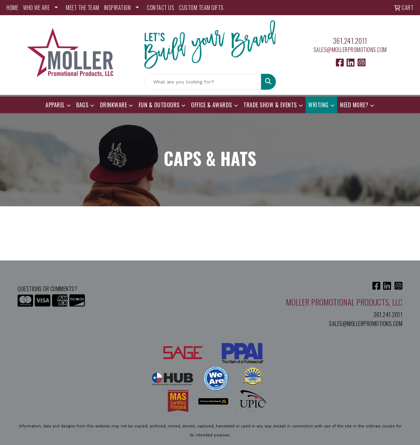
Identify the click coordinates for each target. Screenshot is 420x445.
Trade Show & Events (270, 105)
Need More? (354, 105)
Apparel (55, 105)
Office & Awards (211, 105)
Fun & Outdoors (159, 105)
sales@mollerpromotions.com (350, 50)
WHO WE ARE (36, 7)
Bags (82, 105)
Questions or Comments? (47, 289)
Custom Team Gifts (201, 7)
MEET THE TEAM (82, 7)
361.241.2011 (350, 41)
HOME (12, 7)
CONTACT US (160, 7)
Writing (318, 105)
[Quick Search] (202, 82)
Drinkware (113, 105)
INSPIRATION (117, 7)
